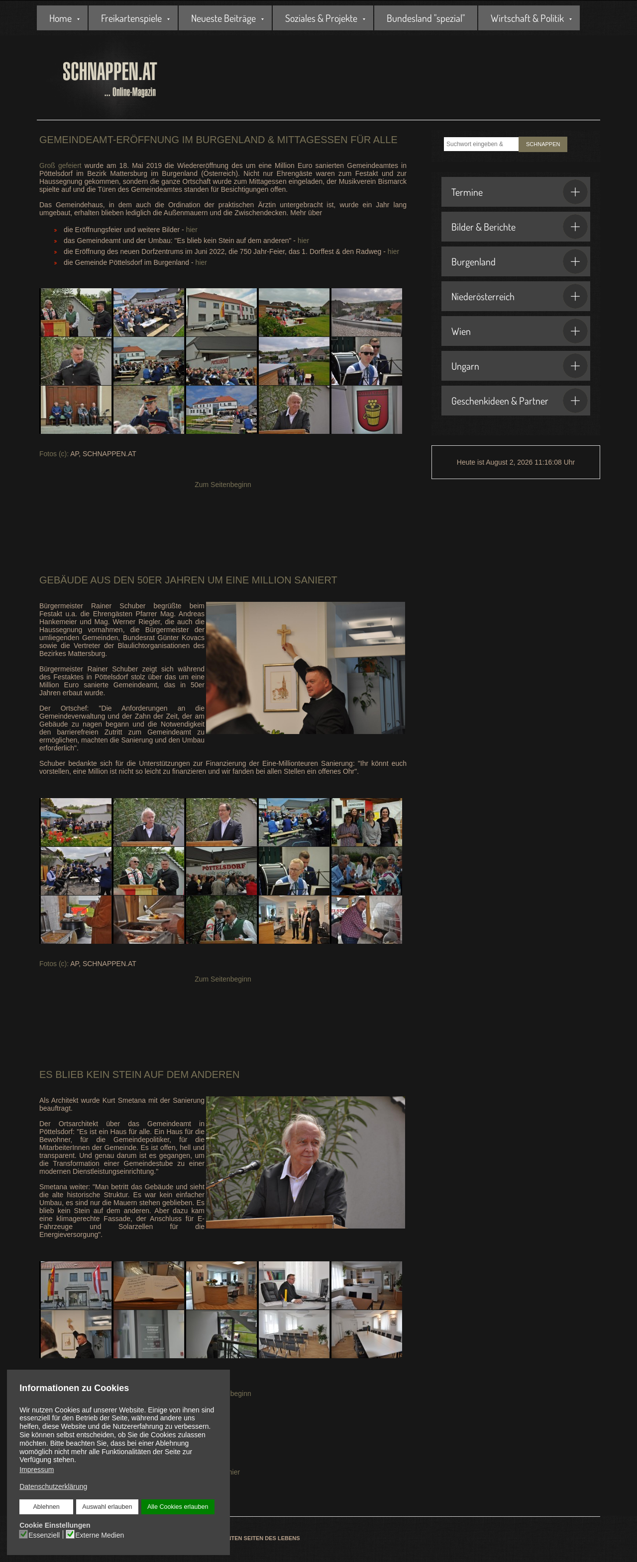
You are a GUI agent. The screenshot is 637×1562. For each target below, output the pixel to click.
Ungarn (519, 365)
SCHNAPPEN (543, 144)
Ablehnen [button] (46, 1506)
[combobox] (481, 144)
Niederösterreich (519, 296)
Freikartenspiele (131, 17)
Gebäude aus (74, 580)
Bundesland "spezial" (426, 17)
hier (192, 230)
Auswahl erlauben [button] (107, 1506)
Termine (519, 191)
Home (60, 17)
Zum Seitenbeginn (223, 485)
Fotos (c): (54, 454)
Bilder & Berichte (519, 226)
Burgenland (519, 261)
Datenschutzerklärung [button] (53, 1486)
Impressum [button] (36, 1470)
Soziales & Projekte (321, 17)
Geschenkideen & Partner (519, 400)
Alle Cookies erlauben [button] (177, 1506)
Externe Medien (99, 1534)
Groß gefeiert (60, 165)
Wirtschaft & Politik (527, 17)
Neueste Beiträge (223, 17)
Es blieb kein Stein (90, 1074)
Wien (519, 331)
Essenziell (44, 1534)
